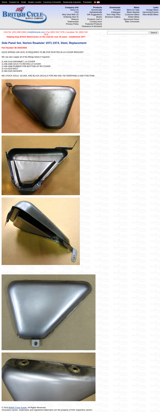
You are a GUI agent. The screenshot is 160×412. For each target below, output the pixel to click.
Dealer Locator (34, 2)
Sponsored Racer (131, 19)
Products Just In (94, 19)
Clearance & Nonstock (92, 26)
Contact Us (14, 2)
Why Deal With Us (70, 14)
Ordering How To (71, 17)
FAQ (77, 12)
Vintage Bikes (152, 10)
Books (99, 17)
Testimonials (73, 21)
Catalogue (115, 12)
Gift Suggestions (94, 14)
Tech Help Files (113, 14)
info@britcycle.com (36, 32)
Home (4, 2)
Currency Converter (52, 2)
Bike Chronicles (132, 21)
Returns (75, 19)
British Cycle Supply (18, 407)
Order (23, 2)
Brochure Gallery (112, 17)
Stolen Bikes (133, 17)
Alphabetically (95, 12)
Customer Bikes (132, 14)
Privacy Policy (72, 24)
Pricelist (116, 10)
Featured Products (93, 24)
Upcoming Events (150, 12)
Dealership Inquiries (72, 2)
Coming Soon (96, 21)
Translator (87, 2)
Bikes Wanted (133, 12)
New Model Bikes (150, 14)
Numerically (96, 10)
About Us (74, 10)
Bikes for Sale (133, 10)
